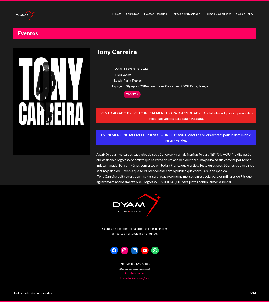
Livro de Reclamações (134, 278)
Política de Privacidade (186, 14)
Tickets (116, 14)
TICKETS (132, 94)
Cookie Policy (244, 14)
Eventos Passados (155, 14)
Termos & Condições (218, 14)
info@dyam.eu (134, 273)
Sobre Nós (132, 14)
